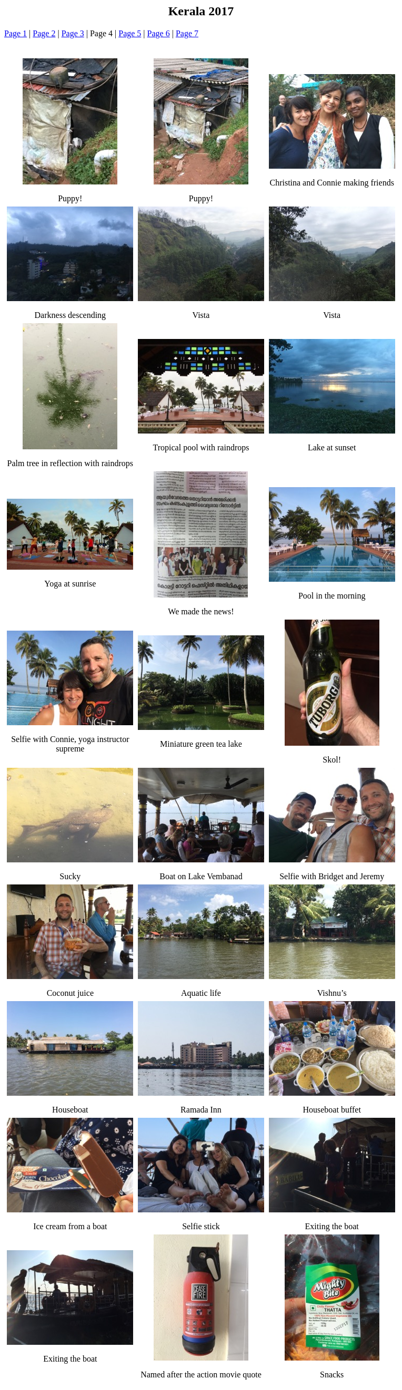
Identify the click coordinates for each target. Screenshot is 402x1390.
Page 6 (158, 33)
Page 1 (15, 33)
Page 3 (73, 33)
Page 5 (129, 33)
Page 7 (187, 33)
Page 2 (44, 33)
